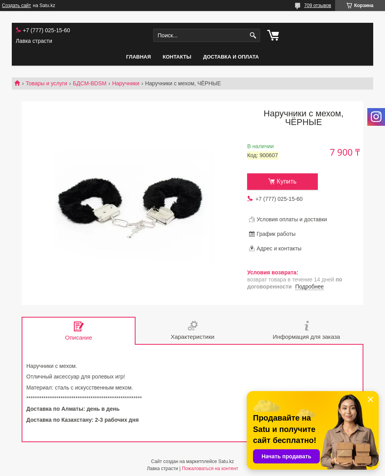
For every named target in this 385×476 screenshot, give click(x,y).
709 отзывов (317, 5)
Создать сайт (16, 5)
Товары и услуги (46, 83)
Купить (287, 181)
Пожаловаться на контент (210, 468)
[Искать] (253, 35)
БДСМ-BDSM (89, 83)
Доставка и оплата (231, 57)
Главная (138, 57)
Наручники (125, 83)
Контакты (177, 57)
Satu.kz (226, 461)
